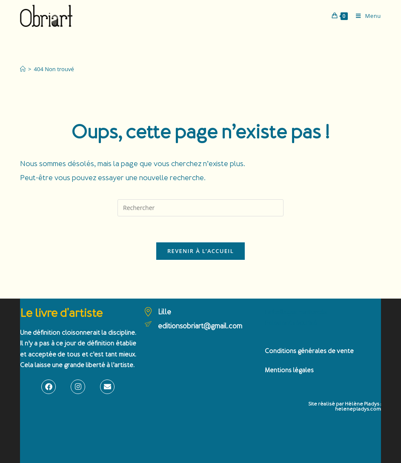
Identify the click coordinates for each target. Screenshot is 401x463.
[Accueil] (23, 69)
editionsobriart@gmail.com (200, 326)
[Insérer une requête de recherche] (200, 207)
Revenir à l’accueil (200, 251)
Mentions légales (289, 370)
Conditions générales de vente (309, 351)
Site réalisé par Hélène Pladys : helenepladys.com (344, 406)
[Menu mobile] (365, 16)
